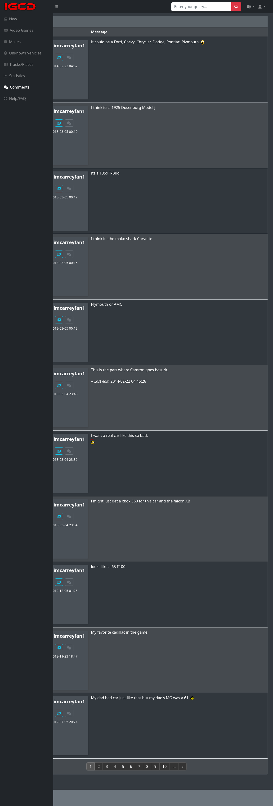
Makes (12, 41)
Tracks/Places (18, 64)
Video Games (18, 30)
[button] (250, 6)
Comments (16, 87)
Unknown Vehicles (22, 53)
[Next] (209, 766)
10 (191, 766)
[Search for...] (201, 6)
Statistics (14, 75)
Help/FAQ (15, 98)
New (10, 19)
